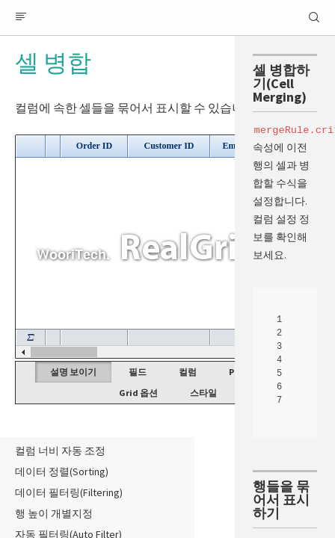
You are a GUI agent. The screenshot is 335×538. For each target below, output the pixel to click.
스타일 (203, 392)
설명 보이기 (73, 371)
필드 (138, 371)
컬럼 (188, 371)
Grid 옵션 (138, 392)
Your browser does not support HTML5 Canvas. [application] (167, 246)
